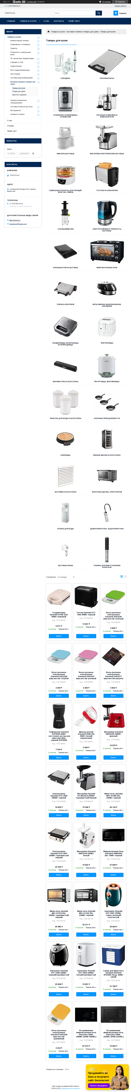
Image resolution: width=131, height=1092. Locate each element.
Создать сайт (31, 2)
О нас (46, 21)
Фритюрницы (107, 343)
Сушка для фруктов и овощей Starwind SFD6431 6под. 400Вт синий (113, 974)
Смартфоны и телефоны (20, 44)
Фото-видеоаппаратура (20, 70)
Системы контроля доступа (21, 107)
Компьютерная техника (19, 41)
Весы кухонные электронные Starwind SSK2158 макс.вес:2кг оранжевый (59, 1034)
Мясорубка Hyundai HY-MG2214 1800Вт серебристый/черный (86, 796)
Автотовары (15, 74)
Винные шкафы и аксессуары (107, 455)
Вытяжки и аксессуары (65, 492)
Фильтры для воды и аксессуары (65, 418)
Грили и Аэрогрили (65, 304)
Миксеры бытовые (65, 154)
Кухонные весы (107, 78)
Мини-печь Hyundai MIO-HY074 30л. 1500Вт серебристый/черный (59, 914)
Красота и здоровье (19, 95)
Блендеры (65, 78)
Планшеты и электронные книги (20, 53)
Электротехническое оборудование (18, 101)
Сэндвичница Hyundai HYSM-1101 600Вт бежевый (59, 615)
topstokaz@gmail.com (18, 224)
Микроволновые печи (107, 268)
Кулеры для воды (65, 529)
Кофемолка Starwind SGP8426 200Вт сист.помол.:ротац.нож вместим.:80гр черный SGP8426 (58, 736)
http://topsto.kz (14, 220)
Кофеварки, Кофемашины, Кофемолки (65, 116)
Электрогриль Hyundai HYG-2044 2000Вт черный (59, 796)
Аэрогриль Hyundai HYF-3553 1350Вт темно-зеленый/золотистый (113, 914)
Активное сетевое (17, 114)
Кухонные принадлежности (107, 418)
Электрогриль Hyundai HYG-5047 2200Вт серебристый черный (59, 854)
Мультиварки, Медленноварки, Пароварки (107, 305)
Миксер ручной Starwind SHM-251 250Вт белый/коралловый (86, 735)
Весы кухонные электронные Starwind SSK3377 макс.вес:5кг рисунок (113, 675)
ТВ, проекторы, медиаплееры (22, 58)
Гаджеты (13, 48)
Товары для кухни (18, 88)
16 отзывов (106, 2)
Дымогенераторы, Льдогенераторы (107, 529)
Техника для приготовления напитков (106, 566)
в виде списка (125, 577)
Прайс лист (74, 21)
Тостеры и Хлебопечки (107, 190)
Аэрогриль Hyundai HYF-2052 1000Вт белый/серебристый (86, 973)
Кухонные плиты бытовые (65, 268)
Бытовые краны (65, 565)
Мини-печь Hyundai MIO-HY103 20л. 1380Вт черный (86, 913)
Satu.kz (76, 1086)
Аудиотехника (16, 66)
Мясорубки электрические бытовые (107, 154)
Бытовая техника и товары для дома (82, 32)
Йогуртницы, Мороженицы (106, 382)
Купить (59, 636)
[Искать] (99, 13)
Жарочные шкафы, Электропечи (107, 492)
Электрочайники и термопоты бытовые (107, 230)
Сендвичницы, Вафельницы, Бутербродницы (65, 344)
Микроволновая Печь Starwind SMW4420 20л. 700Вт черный (113, 853)
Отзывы (10, 126)
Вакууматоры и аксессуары (65, 382)
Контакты (59, 21)
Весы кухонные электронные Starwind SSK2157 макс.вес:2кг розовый (86, 675)
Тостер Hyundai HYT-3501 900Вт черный (86, 614)
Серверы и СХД (16, 62)
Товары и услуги (28, 21)
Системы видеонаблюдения (21, 78)
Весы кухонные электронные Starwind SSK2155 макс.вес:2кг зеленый (113, 616)
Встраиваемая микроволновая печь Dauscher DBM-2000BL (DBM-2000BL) (86, 1033)
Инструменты (15, 110)
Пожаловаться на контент (70, 1088)
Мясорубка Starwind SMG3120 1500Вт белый (86, 853)
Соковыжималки (66, 229)
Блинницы (65, 455)
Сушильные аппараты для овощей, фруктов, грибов (65, 191)
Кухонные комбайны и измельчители (106, 116)
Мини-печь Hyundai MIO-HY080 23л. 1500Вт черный (113, 796)
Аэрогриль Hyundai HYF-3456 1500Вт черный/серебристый (59, 973)
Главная (11, 21)
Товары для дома (18, 91)
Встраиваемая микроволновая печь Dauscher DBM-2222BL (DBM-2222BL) (113, 1033)
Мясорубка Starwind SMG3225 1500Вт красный (113, 734)
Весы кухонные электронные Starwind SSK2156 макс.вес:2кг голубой (59, 675)
